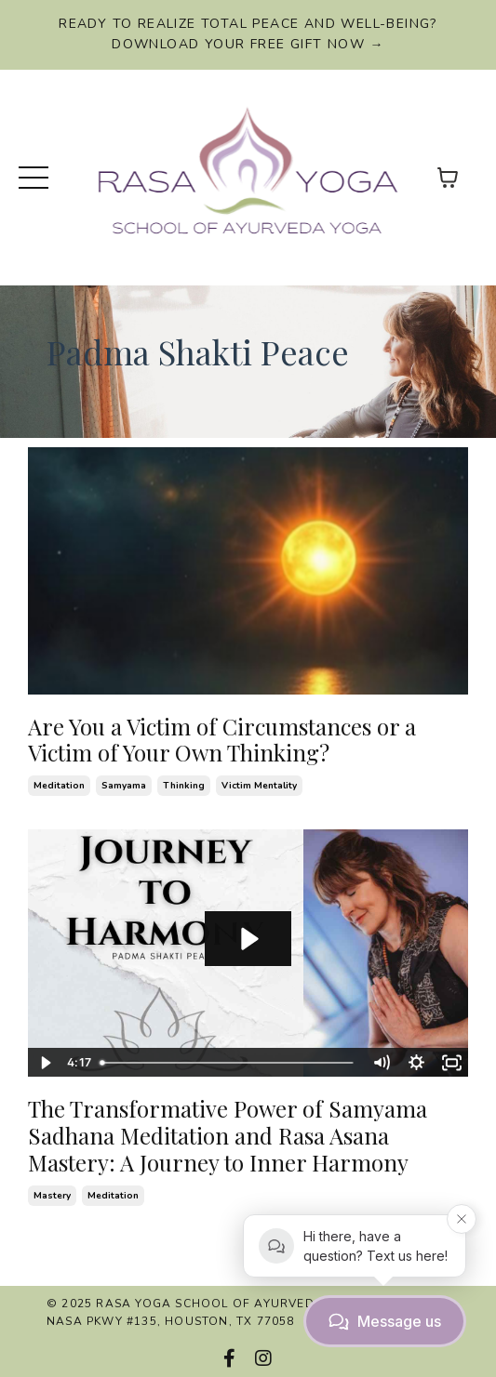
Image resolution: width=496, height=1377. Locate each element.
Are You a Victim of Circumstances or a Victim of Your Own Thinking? (222, 740)
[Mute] (380, 1063)
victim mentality (259, 785)
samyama (123, 785)
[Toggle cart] (447, 177)
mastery (52, 1195)
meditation (59, 785)
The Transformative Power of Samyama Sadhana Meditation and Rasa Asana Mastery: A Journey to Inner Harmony (227, 1135)
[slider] (228, 1063)
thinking (184, 785)
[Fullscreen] (451, 1063)
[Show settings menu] (416, 1063)
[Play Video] (44, 1063)
